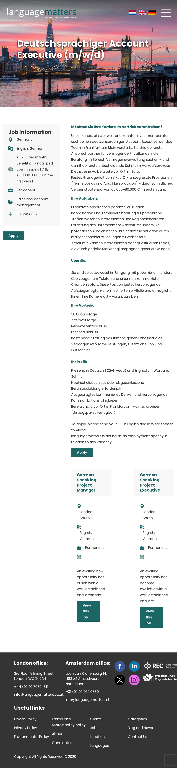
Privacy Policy (25, 727)
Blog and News (140, 727)
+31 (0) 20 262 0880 (82, 691)
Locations (98, 736)
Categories (137, 719)
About (57, 734)
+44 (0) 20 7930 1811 (31, 686)
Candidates (62, 742)
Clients (95, 719)
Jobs (94, 727)
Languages (99, 745)
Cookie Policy (25, 719)
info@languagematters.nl (87, 699)
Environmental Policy (31, 736)
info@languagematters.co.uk (39, 694)
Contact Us (137, 736)
